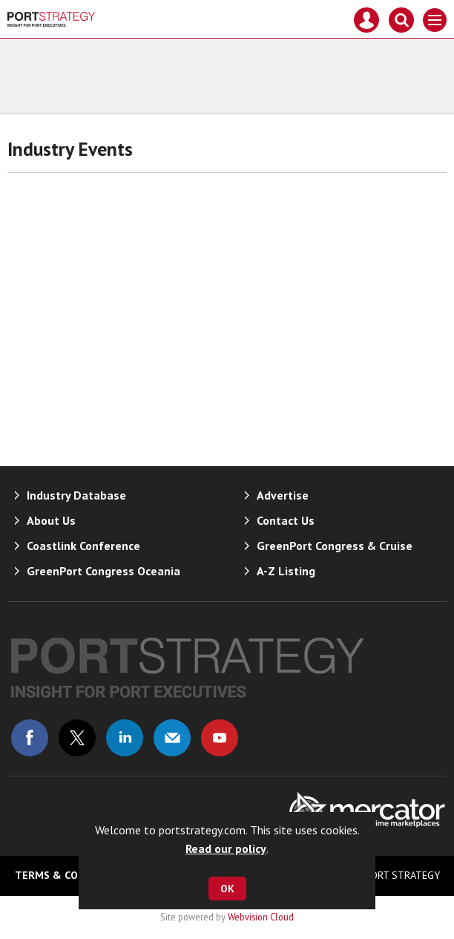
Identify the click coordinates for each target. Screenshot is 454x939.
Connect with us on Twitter (77, 738)
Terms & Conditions (70, 875)
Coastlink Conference (83, 545)
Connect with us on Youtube (219, 738)
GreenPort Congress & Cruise (334, 545)
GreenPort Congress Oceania (103, 570)
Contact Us (286, 520)
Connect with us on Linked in (124, 738)
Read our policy (225, 848)
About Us (51, 520)
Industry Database (76, 495)
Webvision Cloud (261, 917)
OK (227, 888)
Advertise (283, 495)
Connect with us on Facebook (29, 738)
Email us (172, 738)
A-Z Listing (286, 570)
